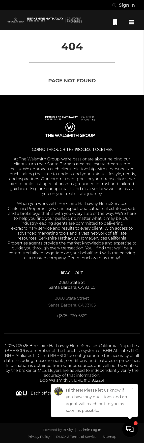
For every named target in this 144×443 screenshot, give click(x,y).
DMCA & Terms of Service (76, 437)
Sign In (123, 5)
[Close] (133, 389)
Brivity (68, 430)
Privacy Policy (39, 437)
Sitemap (109, 437)
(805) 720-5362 (115, 22)
